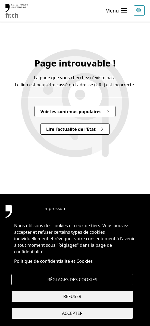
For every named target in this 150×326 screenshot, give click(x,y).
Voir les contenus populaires (75, 112)
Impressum (55, 208)
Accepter (72, 313)
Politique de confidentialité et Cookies (53, 261)
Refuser (72, 296)
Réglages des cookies (72, 280)
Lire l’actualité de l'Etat (75, 129)
